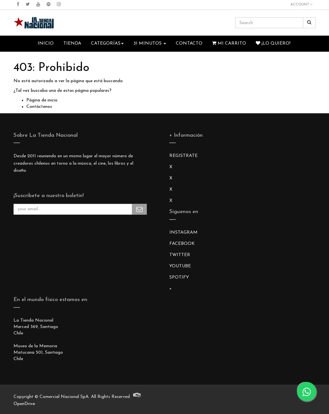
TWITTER (179, 255)
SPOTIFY (179, 277)
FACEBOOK (182, 243)
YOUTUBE (180, 266)
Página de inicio (42, 100)
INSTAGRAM (183, 232)
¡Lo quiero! (273, 43)
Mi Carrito (229, 43)
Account (301, 4)
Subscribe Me (139, 209)
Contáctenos (39, 106)
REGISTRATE (183, 155)
